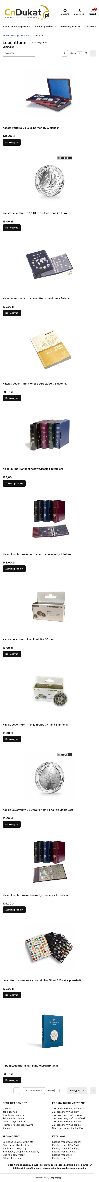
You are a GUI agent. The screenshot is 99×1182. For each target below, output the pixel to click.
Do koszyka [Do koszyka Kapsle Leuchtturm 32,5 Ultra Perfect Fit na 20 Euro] (11, 227)
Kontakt (7, 1128)
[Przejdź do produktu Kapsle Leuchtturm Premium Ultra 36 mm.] (49, 605)
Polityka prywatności (14, 1121)
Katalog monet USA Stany (66, 1148)
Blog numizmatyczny (14, 1154)
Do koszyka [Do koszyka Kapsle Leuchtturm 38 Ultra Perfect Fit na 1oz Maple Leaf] (11, 824)
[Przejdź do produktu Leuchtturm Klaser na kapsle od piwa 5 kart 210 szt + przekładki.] (49, 946)
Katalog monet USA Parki (65, 1145)
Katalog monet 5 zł (62, 1154)
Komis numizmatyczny (14, 1148)
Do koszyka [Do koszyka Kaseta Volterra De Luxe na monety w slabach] (11, 142)
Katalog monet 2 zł (62, 1158)
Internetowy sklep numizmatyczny (21, 1151)
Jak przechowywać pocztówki (68, 1118)
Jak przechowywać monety (67, 1108)
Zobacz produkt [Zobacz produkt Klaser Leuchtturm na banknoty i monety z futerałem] (14, 909)
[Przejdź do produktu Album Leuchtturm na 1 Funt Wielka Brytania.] (49, 1031)
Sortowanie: (9, 46)
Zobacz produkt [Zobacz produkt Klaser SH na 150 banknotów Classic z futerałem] (14, 483)
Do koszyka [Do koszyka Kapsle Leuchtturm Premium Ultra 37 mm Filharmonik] (11, 739)
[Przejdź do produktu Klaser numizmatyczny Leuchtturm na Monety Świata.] (49, 264)
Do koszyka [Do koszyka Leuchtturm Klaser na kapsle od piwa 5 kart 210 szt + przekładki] (11, 994)
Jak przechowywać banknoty (68, 1115)
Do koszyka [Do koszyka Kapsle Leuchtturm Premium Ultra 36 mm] (11, 653)
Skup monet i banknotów (16, 1145)
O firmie (7, 1108)
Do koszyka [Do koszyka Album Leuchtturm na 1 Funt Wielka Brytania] (11, 1080)
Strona (73, 53)
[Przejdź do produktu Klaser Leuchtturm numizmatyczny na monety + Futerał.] (49, 520)
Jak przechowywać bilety (65, 1111)
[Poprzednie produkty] (34, 1090)
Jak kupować (10, 1111)
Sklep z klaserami (12, 1158)
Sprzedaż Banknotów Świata (18, 1141)
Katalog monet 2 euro (63, 1151)
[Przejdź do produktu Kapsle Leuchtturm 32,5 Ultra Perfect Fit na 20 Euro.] (49, 179)
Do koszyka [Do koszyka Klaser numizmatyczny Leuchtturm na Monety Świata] (11, 312)
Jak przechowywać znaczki (67, 1121)
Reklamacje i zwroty (13, 1118)
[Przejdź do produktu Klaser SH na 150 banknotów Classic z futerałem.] (49, 435)
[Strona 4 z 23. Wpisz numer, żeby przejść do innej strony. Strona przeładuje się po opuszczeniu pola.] (79, 53)
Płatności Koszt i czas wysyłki (18, 1124)
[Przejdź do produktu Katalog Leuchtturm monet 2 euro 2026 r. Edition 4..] (49, 349)
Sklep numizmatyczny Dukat (16, 35)
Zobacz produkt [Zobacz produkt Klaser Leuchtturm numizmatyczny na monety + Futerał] (14, 568)
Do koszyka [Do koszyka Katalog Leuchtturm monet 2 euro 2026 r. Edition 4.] (11, 398)
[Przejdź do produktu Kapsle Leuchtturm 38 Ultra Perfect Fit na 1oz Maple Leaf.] (49, 776)
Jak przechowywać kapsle (66, 1124)
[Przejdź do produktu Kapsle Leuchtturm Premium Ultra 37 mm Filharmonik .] (49, 690)
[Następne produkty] (77, 1090)
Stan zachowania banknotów (67, 1128)
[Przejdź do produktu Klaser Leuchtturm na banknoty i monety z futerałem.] (49, 861)
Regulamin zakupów (13, 1115)
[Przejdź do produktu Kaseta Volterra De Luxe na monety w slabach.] (49, 94)
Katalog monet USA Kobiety (66, 1141)
